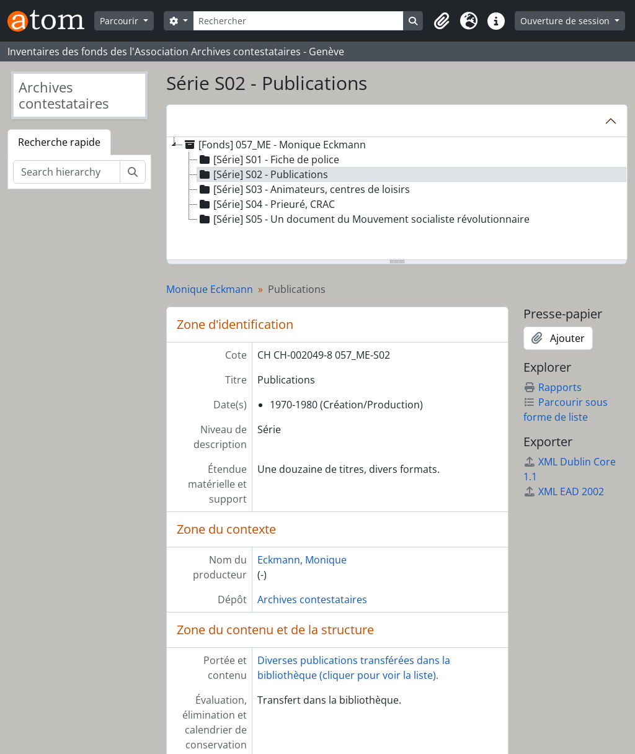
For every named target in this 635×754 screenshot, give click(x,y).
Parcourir (120, 21)
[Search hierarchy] (66, 172)
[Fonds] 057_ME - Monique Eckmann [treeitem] (274, 144)
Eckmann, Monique (302, 560)
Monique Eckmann (209, 289)
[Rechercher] (298, 20)
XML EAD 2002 (563, 491)
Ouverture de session (566, 21)
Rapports (552, 387)
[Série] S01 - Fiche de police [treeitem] (268, 159)
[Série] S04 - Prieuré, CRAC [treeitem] (266, 204)
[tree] (397, 199)
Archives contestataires (312, 599)
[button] (441, 21)
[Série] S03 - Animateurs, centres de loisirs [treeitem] (303, 189)
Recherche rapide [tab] (59, 142)
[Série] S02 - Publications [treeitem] (262, 174)
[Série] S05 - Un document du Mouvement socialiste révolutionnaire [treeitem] (363, 219)
